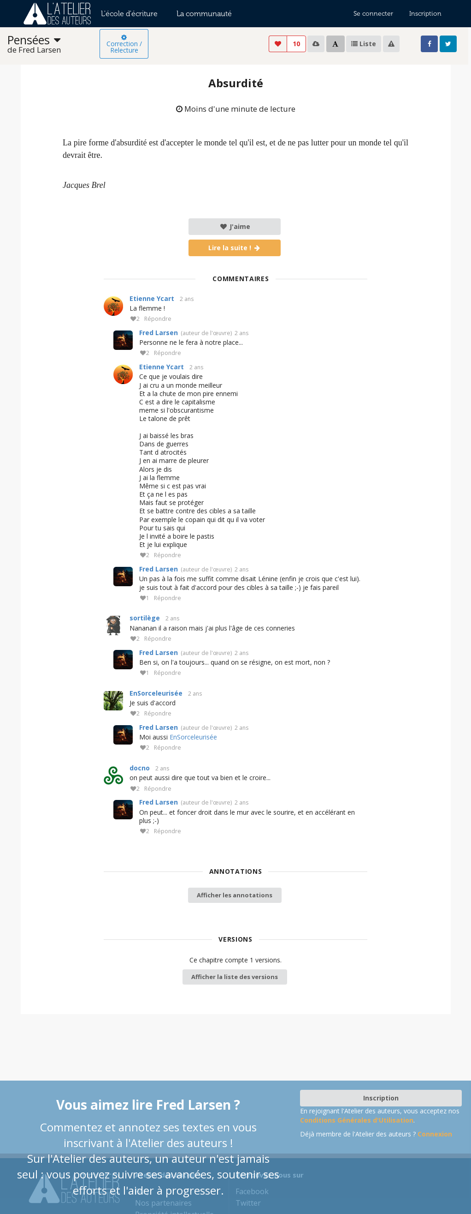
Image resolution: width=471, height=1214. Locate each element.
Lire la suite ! (234, 247)
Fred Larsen (158, 332)
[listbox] (53, 44)
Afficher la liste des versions (234, 977)
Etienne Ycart (152, 298)
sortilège (145, 617)
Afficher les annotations (234, 895)
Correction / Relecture (124, 44)
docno (140, 767)
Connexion (435, 1134)
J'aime (234, 226)
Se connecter (373, 14)
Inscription (425, 14)
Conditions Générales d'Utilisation (356, 1120)
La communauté (204, 13)
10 (296, 43)
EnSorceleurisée (156, 693)
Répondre (157, 319)
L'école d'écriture (129, 13)
